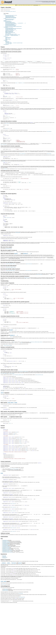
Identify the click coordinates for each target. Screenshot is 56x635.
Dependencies (7, 41)
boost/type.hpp (4, 589)
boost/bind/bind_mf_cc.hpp (5, 573)
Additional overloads (7, 39)
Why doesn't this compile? (6, 262)
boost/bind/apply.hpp (5, 576)
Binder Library (5, 620)
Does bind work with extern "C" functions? (10, 287)
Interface (5, 36)
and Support (7, 364)
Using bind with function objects (8, 90)
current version (36, 5)
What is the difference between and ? (15, 23)
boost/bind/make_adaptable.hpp (6, 578)
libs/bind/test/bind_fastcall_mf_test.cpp (7, 583)
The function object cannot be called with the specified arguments (13, 28)
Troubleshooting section (9, 263)
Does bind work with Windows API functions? (10, 277)
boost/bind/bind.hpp (5, 572)
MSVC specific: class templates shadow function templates (12, 34)
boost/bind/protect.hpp (5, 577)
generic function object (29, 285)
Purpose (5, 14)
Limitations (5, 20)
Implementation (5, 40)
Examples (5, 18)
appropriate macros (26, 292)
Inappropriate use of (11, 30)
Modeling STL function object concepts (10, 32)
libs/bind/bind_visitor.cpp (5, 580)
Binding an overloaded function (7, 366)
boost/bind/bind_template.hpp (6, 574)
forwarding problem (17, 247)
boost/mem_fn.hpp (4, 588)
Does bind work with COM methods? (9, 24)
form (11, 350)
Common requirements (8, 37)
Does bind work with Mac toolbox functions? (10, 25)
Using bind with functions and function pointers (11, 15)
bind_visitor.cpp (4, 615)
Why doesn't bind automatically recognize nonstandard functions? (13, 26)
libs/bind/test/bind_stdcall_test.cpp (6, 581)
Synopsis (3, 452)
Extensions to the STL (5, 621)
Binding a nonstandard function (9, 31)
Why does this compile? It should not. (10, 22)
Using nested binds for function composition (10, 17)
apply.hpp (3, 168)
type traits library (21, 624)
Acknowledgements (6, 44)
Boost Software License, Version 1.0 (11, 11)
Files (2, 570)
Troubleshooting (4, 295)
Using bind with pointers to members (9, 16)
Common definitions (5, 497)
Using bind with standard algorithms (9, 19)
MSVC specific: (9, 426)
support (8, 43)
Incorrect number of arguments (9, 27)
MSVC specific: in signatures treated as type (11, 35)
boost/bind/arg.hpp (4, 575)
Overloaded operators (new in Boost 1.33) (10, 178)
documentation (49, 137)
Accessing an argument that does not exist (10, 334)
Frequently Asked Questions (7, 21)
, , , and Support (13, 594)
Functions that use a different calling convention (36, 361)
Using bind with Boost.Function (7, 225)
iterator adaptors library (22, 628)
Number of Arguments (8, 42)
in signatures (8, 33)
